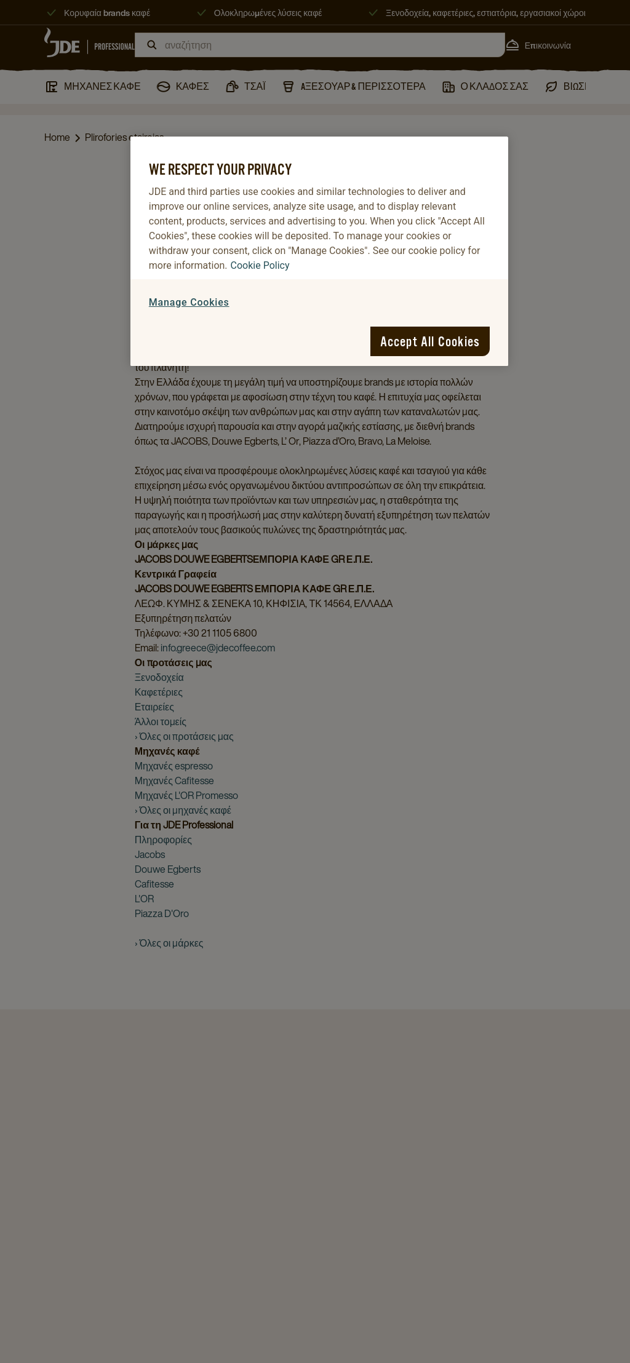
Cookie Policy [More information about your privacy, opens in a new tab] (260, 265)
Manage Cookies (189, 302)
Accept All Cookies (430, 341)
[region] (319, 251)
